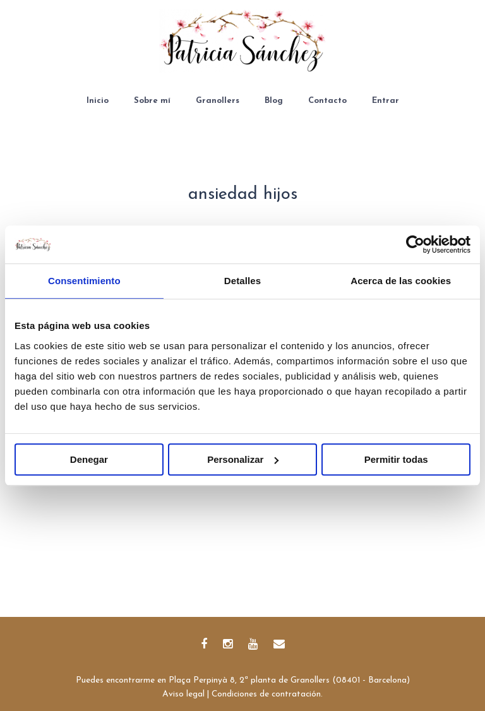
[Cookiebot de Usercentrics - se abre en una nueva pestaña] (415, 244)
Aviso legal (183, 694)
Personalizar (242, 459)
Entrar (385, 101)
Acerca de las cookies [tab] (400, 280)
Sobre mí (152, 101)
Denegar (89, 459)
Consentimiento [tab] (84, 280)
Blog (274, 101)
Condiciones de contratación (266, 694)
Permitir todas (396, 459)
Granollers (217, 101)
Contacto (327, 101)
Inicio (98, 101)
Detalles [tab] (242, 280)
